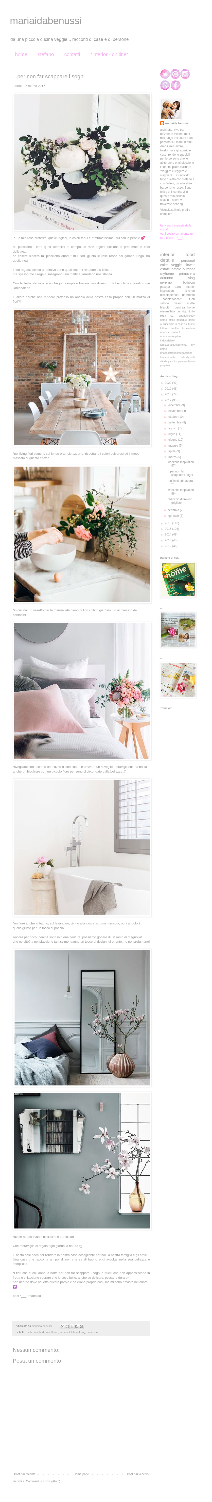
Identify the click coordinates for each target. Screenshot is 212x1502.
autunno (166, 278)
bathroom (32, 1332)
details (167, 260)
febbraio (174, 510)
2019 (168, 388)
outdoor (189, 269)
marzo (172, 457)
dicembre (174, 405)
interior (64, 1332)
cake (164, 265)
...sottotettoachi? (171, 299)
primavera (93, 1332)
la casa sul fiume (185, 324)
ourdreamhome (185, 307)
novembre (175, 411)
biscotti (164, 307)
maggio (173, 445)
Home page (81, 1474)
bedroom (44, 1332)
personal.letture (186, 361)
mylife (191, 303)
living (82, 1332)
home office (167, 319)
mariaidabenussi (46, 20)
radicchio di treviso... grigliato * (181, 501)
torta (178, 287)
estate (165, 269)
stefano (46, 54)
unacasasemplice (170, 336)
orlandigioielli (188, 357)
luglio (172, 434)
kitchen (73, 1332)
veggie (176, 265)
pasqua (165, 287)
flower (54, 1332)
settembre (175, 422)
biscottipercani (169, 295)
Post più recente (24, 1474)
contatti (72, 54)
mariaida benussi (177, 123)
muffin (174, 328)
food (190, 254)
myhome (167, 273)
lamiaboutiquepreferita (173, 344)
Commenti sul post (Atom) (43, 1481)
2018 (168, 394)
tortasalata (188, 328)
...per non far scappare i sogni (180, 473)
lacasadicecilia (168, 357)
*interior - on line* (109, 54)
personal (188, 260)
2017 (168, 400)
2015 (168, 529)
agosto (173, 428)
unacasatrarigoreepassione (176, 352)
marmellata (167, 311)
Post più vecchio (138, 1474)
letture (164, 328)
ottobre (173, 417)
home (21, 54)
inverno (166, 282)
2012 (168, 546)
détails (163, 361)
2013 (168, 540)
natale (176, 269)
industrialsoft (167, 340)
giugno (173, 439)
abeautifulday (187, 315)
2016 (168, 523)
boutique (182, 319)
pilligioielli (165, 365)
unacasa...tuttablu (170, 332)
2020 (168, 383)
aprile (172, 451)
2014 (168, 534)
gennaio (174, 515)
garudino (172, 361)
